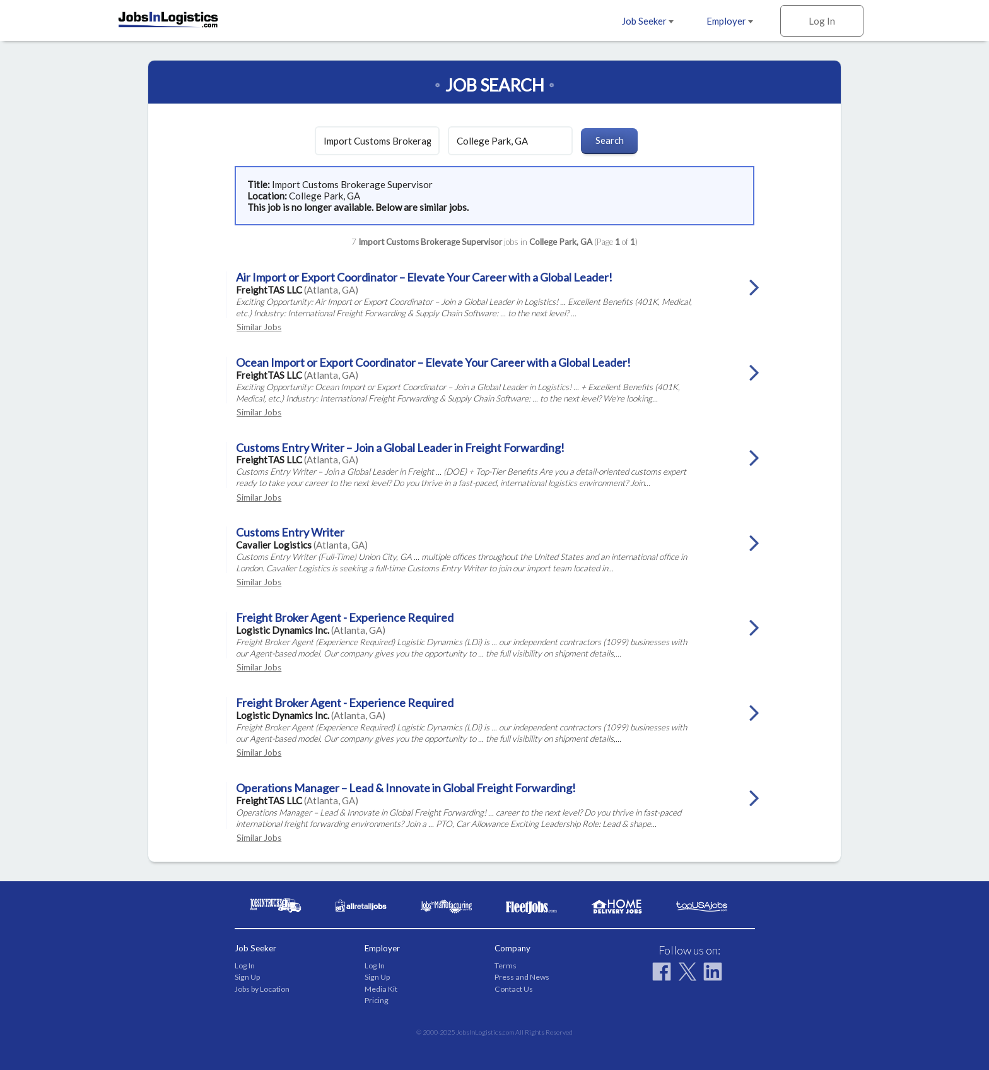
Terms (505, 965)
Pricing (377, 1000)
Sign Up (247, 977)
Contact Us (513, 989)
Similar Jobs (259, 327)
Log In (822, 21)
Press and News (521, 977)
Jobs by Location (262, 989)
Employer (729, 21)
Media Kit (381, 989)
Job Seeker (648, 21)
